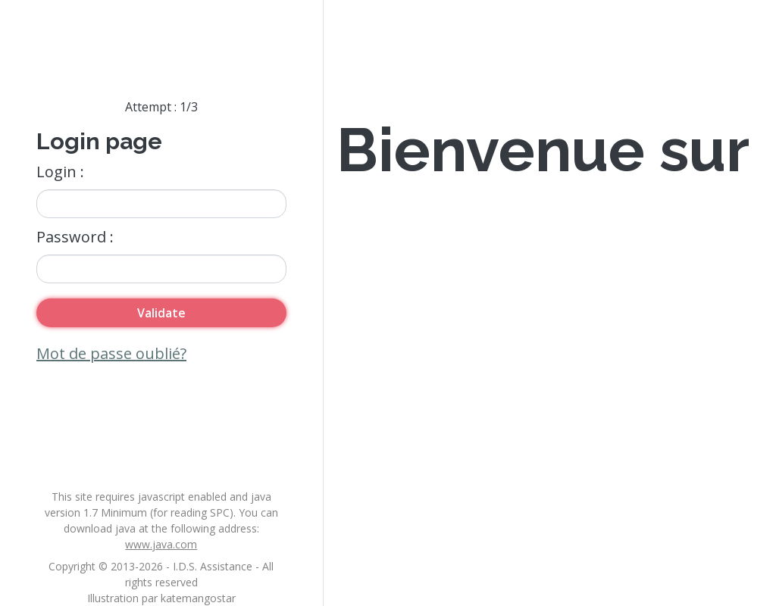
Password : (75, 236)
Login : (60, 171)
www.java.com (161, 544)
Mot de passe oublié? (111, 353)
